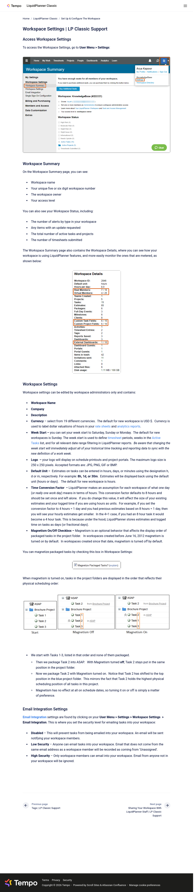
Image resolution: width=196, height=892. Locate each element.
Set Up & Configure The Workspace (80, 18)
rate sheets (103, 426)
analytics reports (128, 426)
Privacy (56, 880)
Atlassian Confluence (114, 885)
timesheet (115, 438)
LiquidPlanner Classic (42, 6)
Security (67, 880)
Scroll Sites (93, 885)
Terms (45, 880)
